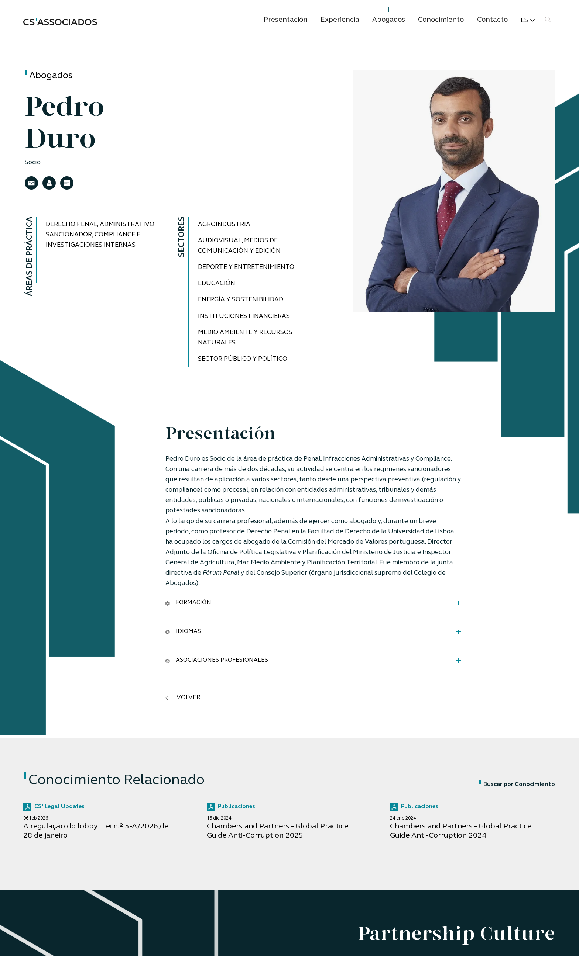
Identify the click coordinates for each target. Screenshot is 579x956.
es (528, 21)
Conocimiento (441, 20)
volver (183, 698)
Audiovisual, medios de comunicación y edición (240, 246)
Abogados (388, 20)
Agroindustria (225, 224)
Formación (188, 603)
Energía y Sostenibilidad (241, 300)
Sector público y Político (243, 359)
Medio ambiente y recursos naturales (246, 337)
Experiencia (340, 20)
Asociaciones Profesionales (216, 660)
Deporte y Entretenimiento (247, 267)
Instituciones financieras (245, 316)
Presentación (286, 20)
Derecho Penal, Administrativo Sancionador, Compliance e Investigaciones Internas (101, 234)
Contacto (492, 20)
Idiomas (183, 631)
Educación (217, 283)
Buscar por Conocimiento (517, 784)
